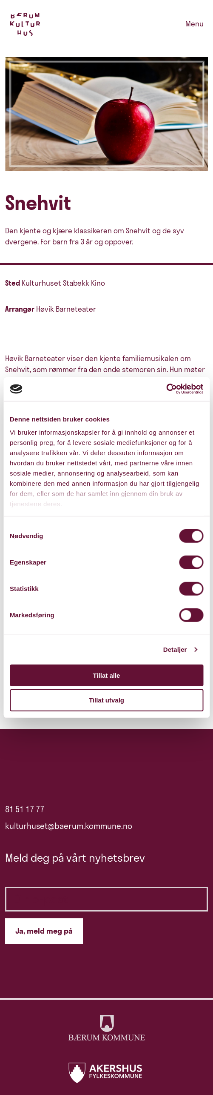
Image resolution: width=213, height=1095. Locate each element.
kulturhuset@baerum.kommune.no (68, 826)
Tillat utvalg (106, 700)
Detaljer (175, 649)
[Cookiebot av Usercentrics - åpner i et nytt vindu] (166, 389)
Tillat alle (106, 675)
